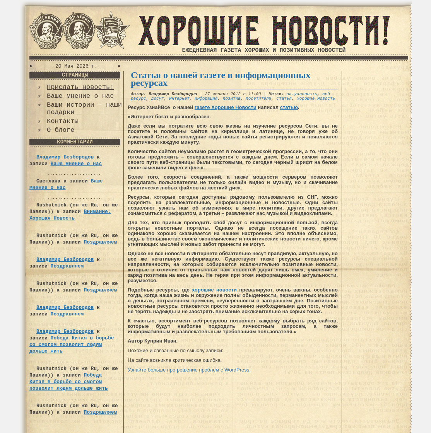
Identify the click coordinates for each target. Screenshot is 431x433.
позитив (232, 98)
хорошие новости (214, 290)
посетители (258, 98)
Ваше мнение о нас (80, 96)
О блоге (60, 130)
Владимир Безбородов (65, 157)
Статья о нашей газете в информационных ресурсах (221, 79)
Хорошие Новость (316, 98)
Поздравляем (100, 242)
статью (289, 107)
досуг (157, 98)
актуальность (302, 94)
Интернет (179, 98)
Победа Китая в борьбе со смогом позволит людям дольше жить (71, 344)
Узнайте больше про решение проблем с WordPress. (189, 370)
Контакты (63, 121)
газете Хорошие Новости (226, 107)
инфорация (206, 98)
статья (284, 98)
